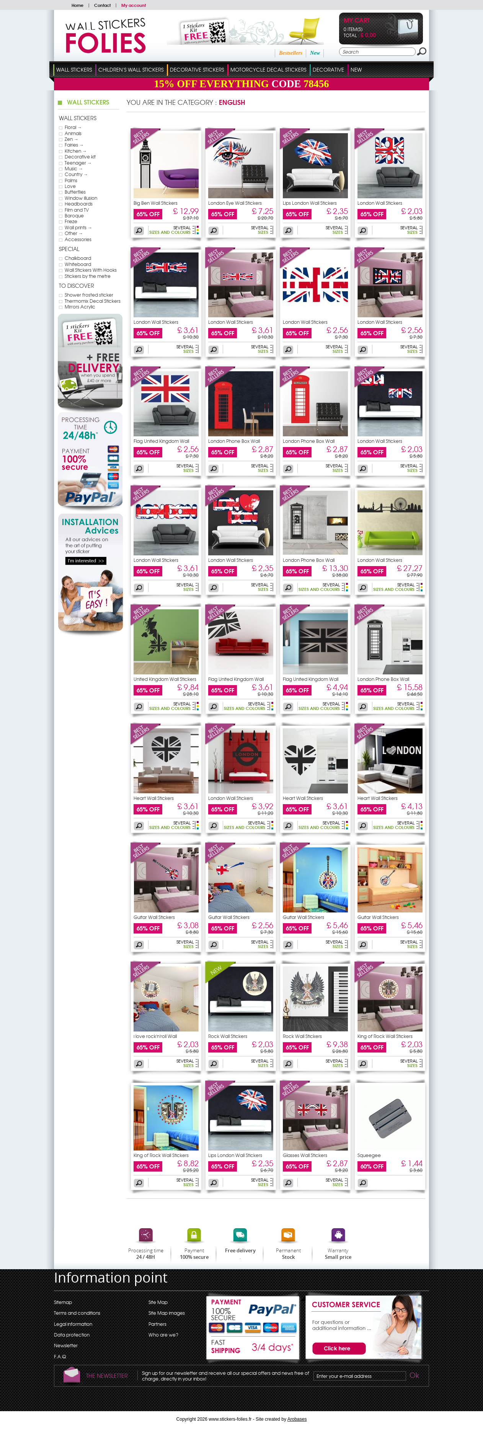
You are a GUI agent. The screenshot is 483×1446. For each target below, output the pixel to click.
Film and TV (77, 209)
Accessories (78, 239)
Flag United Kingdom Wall (161, 440)
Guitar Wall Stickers (154, 917)
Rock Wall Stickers (227, 1036)
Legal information (73, 1323)
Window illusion (81, 198)
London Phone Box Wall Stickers (234, 443)
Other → (74, 233)
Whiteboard (78, 264)
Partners (157, 1323)
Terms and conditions (77, 1312)
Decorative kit (80, 156)
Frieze (71, 221)
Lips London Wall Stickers (310, 202)
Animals (73, 133)
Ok (414, 1376)
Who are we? (163, 1334)
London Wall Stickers (379, 202)
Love (70, 186)
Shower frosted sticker (89, 294)
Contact (102, 5)
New (315, 53)
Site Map (158, 1302)
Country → (76, 174)
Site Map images (166, 1312)
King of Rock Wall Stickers (385, 1036)
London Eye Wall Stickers (235, 202)
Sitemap (63, 1302)
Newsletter (66, 1345)
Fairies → (74, 144)
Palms (71, 180)
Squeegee (369, 1155)
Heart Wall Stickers (154, 798)
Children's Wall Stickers (130, 69)
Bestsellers (290, 53)
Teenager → (78, 162)
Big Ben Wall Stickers (156, 202)
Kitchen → (76, 150)
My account (133, 5)
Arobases (297, 1419)
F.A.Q (60, 1356)
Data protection (72, 1334)
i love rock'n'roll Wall (155, 1036)
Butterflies (75, 191)
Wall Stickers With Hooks (91, 270)
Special (69, 248)
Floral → (73, 127)
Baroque (74, 215)
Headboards (79, 203)
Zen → (71, 139)
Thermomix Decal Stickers (93, 301)
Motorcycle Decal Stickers (268, 69)
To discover (76, 285)
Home (77, 5)
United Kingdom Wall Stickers (165, 679)
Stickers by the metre (88, 276)
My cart (357, 20)
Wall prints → (78, 227)
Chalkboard (78, 258)
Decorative (328, 69)
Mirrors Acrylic (80, 306)
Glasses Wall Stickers (305, 1155)
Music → (74, 168)
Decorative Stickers (197, 69)
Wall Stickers (74, 69)
